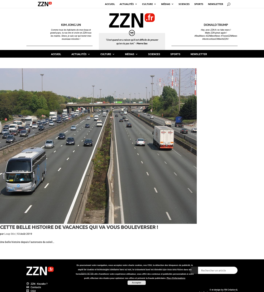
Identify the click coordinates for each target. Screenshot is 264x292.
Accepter (136, 282)
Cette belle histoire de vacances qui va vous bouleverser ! (79, 227)
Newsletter (199, 54)
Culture (105, 54)
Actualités (79, 54)
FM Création (230, 290)
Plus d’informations (176, 278)
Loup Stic (9, 233)
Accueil (56, 54)
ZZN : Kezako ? (37, 283)
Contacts (33, 287)
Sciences (154, 54)
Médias (129, 54)
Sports (175, 54)
